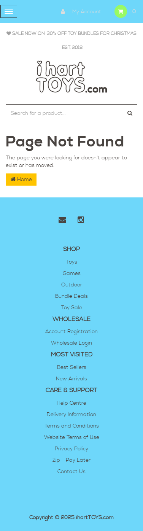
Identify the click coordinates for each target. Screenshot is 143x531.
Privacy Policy (71, 448)
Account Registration (71, 331)
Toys (71, 262)
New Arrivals (71, 378)
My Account (79, 11)
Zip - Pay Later (71, 460)
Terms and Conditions (71, 426)
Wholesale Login (71, 343)
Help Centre (71, 403)
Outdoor (71, 284)
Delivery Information (71, 414)
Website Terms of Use (71, 437)
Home (21, 179)
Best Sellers (71, 367)
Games (72, 273)
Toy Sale (71, 307)
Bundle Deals (71, 296)
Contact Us (71, 471)
